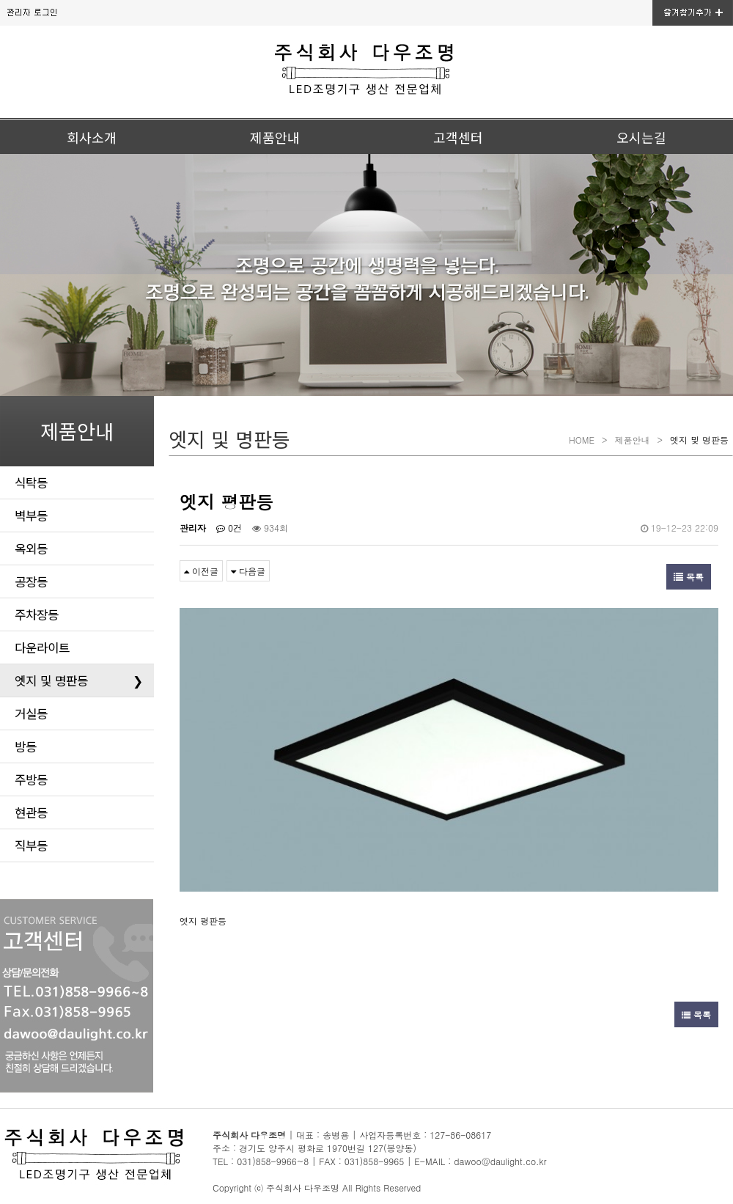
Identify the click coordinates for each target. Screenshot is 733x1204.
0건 (229, 527)
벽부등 (31, 515)
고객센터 (458, 137)
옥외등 (31, 548)
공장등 (31, 581)
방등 (26, 746)
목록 (689, 576)
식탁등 (31, 482)
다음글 (248, 571)
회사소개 (92, 137)
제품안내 (275, 137)
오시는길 (641, 137)
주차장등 (37, 614)
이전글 (201, 571)
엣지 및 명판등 (79, 680)
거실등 (31, 713)
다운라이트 (42, 647)
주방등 (31, 779)
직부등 (31, 845)
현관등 (31, 812)
